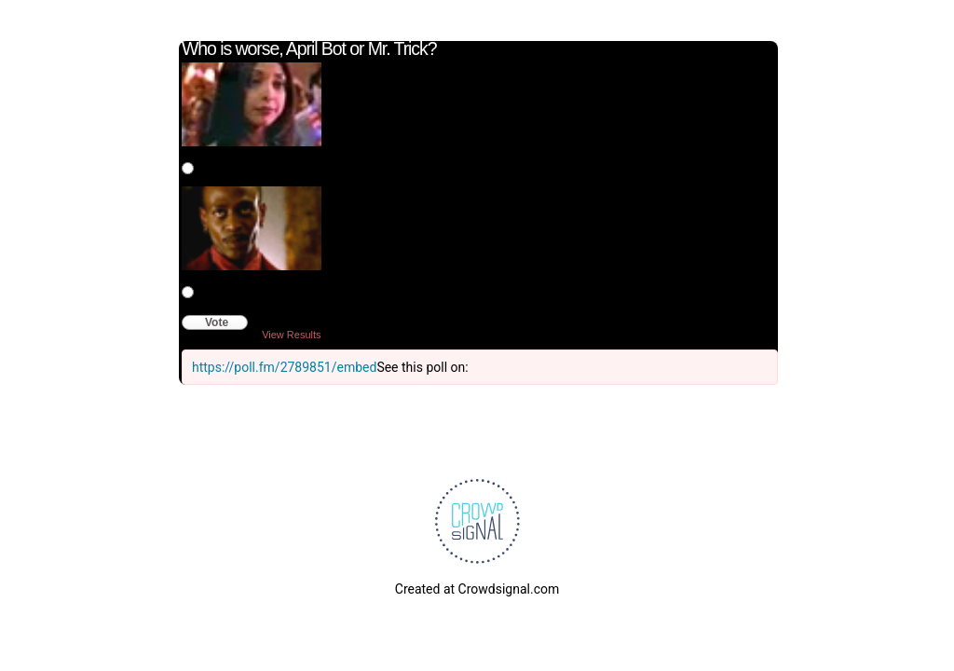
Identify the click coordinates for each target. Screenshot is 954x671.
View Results (291, 334)
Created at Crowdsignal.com (477, 589)
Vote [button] (216, 322)
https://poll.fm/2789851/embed (284, 367)
